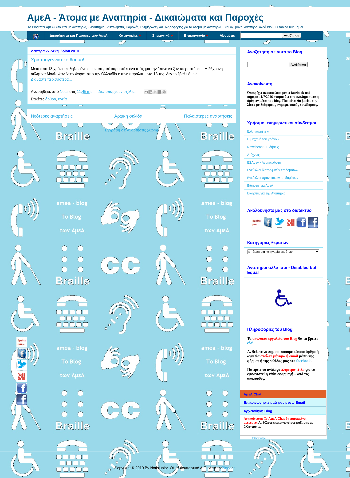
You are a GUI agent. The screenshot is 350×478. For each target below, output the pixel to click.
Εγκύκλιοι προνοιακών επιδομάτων (272, 178)
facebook (303, 361)
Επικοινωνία (196, 35)
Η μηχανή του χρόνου (263, 139)
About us (227, 35)
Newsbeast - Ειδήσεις (263, 147)
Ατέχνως (253, 155)
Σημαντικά (162, 35)
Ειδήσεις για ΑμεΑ (260, 185)
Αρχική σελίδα (128, 116)
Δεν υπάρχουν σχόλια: (117, 92)
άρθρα (50, 99)
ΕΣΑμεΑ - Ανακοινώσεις (264, 162)
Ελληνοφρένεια (258, 131)
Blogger (228, 468)
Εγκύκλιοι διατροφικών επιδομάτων (273, 170)
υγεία (62, 99)
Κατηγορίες (130, 35)
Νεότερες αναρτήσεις (52, 116)
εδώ (250, 343)
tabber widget (259, 438)
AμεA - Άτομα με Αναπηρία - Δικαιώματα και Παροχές (145, 17)
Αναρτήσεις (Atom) (142, 130)
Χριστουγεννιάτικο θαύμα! (57, 59)
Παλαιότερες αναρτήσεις (208, 116)
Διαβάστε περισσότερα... (51, 79)
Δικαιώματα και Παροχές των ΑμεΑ (79, 35)
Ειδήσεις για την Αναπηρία (266, 193)
